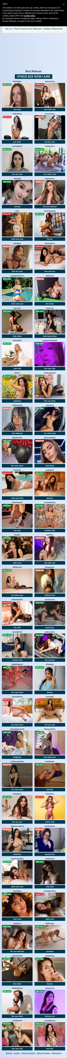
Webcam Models (43, 1053)
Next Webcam (33, 71)
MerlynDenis (50, 826)
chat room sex (17, 304)
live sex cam (17, 174)
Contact (17, 1053)
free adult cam (50, 757)
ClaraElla (17, 179)
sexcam (17, 207)
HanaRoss (50, 308)
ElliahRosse (17, 567)
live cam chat (49, 369)
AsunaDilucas (49, 1021)
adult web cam (17, 239)
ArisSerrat (50, 405)
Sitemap (9, 1053)
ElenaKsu (17, 243)
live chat (17, 628)
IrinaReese (50, 794)
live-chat (17, 109)
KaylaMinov (50, 179)
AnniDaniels (17, 1021)
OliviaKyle (50, 664)
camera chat (17, 660)
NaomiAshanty (50, 211)
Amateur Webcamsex (53, 29)
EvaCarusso (50, 81)
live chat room (17, 725)
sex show (17, 142)
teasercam (49, 628)
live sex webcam (50, 207)
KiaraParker (50, 567)
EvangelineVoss (17, 276)
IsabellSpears (17, 664)
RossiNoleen (50, 114)
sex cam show (17, 692)
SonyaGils (50, 697)
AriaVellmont (17, 697)
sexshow (49, 951)
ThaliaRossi (49, 923)
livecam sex (50, 1016)
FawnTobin (17, 81)
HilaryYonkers (49, 729)
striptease (17, 757)
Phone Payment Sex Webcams (28, 29)
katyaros (17, 923)
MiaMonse (49, 988)
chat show (50, 466)
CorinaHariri (17, 146)
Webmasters (56, 1053)
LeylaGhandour (50, 891)
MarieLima (17, 891)
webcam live (50, 595)
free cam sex (49, 271)
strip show (17, 336)
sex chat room (50, 433)
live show (50, 304)
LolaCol (17, 373)
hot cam (17, 530)
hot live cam (50, 142)
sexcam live (50, 854)
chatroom (17, 854)
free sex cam (17, 271)
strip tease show (50, 336)
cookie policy (29, 16)
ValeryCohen (50, 632)
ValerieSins (17, 114)
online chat (49, 822)
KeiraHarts (17, 794)
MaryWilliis (17, 340)
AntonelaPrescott (17, 729)
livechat (50, 790)
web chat (17, 369)
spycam (50, 498)
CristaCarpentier (17, 761)
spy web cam (49, 563)
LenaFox (17, 535)
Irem (17, 211)
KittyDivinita (17, 438)
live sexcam (50, 660)
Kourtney (17, 470)
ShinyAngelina (50, 438)
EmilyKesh (50, 470)
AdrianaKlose (17, 988)
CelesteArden (17, 502)
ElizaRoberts (50, 243)
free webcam (17, 433)
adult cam (50, 919)
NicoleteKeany (50, 502)
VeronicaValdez (17, 859)
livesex (50, 239)
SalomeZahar (17, 956)
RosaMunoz (50, 859)
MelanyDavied (50, 373)
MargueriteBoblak (49, 340)
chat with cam (50, 109)
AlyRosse (17, 308)
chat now (50, 887)
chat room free (17, 498)
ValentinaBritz (17, 600)
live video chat (50, 174)
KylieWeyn (50, 276)
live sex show (49, 401)
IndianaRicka (17, 405)
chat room (17, 563)
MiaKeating (49, 956)
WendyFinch (17, 632)
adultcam (17, 401)
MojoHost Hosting (28, 1053)
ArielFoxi (49, 535)
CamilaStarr (50, 761)
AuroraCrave (50, 600)
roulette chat (49, 530)
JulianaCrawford (17, 826)
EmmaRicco (49, 146)
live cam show (17, 466)
